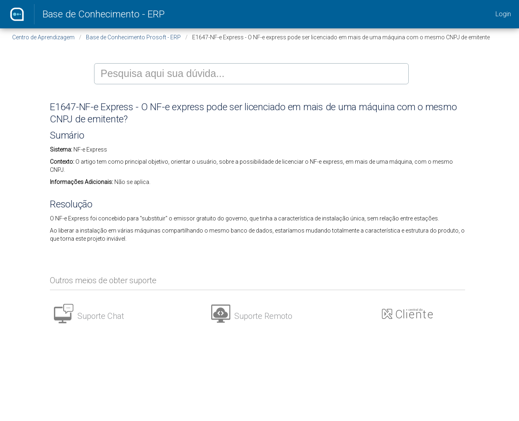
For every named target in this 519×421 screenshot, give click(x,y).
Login (503, 14)
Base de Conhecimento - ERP (104, 14)
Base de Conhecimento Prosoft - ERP (133, 37)
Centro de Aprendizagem (43, 37)
